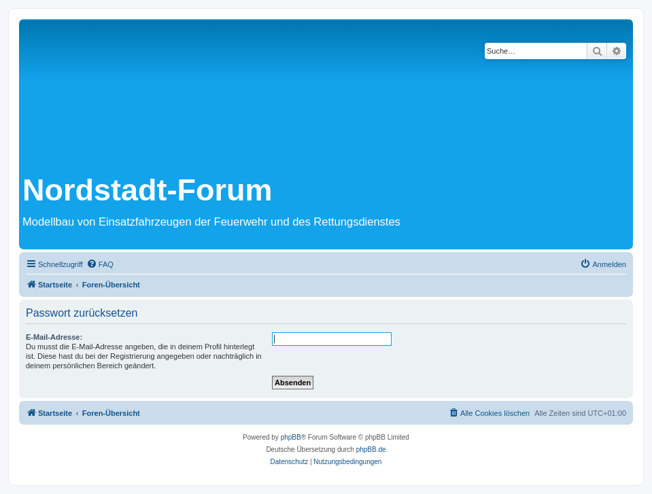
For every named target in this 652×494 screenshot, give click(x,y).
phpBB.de (371, 449)
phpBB (291, 437)
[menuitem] (100, 264)
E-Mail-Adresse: (54, 337)
